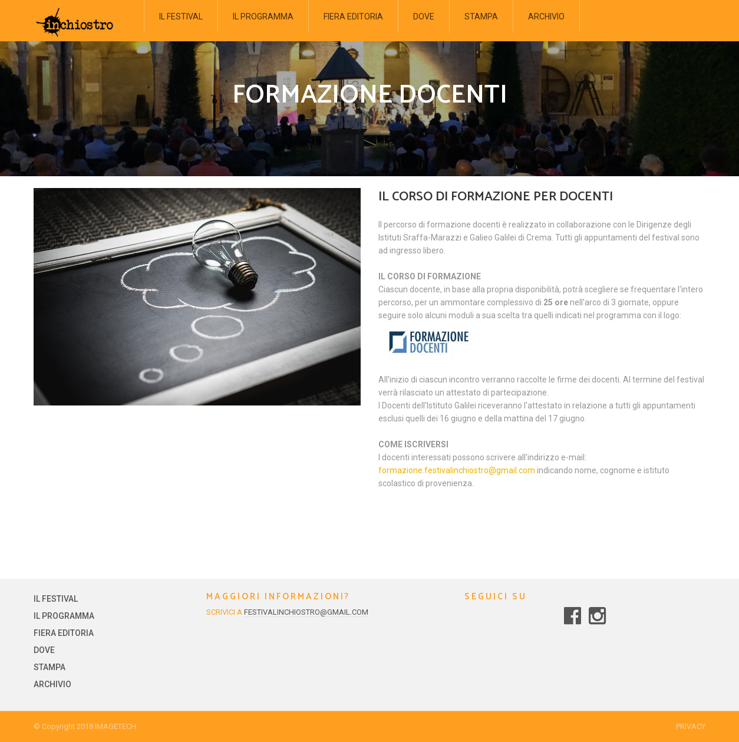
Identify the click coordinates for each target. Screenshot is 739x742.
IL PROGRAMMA (263, 16)
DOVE (423, 16)
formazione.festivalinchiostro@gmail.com (456, 470)
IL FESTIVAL (181, 16)
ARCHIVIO (546, 16)
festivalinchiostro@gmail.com (306, 612)
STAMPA (481, 16)
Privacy (690, 726)
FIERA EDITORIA (353, 16)
